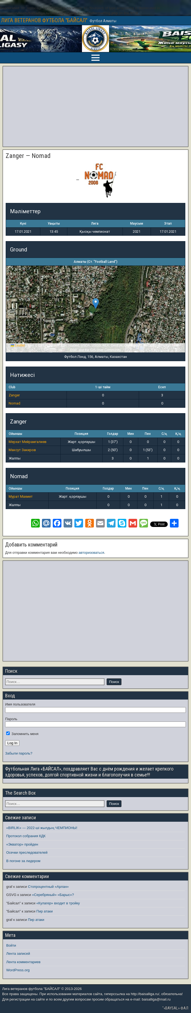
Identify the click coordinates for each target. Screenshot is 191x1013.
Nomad (14, 403)
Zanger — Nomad (28, 156)
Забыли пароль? (18, 753)
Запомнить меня (22, 734)
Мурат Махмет (21, 496)
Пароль (11, 719)
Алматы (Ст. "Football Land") (95, 262)
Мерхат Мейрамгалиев (28, 442)
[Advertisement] (95, 106)
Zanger (14, 395)
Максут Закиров (22, 450)
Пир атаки (44, 911)
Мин (130, 434)
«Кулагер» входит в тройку (58, 903)
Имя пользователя (20, 704)
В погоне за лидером (23, 861)
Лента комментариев (23, 962)
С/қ (164, 434)
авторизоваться (91, 553)
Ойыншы (15, 434)
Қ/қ (178, 434)
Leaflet (18, 345)
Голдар (112, 434)
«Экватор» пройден (22, 844)
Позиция (81, 434)
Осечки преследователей (26, 852)
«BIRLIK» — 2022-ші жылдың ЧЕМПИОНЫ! (41, 828)
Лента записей (18, 953)
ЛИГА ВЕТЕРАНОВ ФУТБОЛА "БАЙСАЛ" (44, 20)
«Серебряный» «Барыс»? (53, 895)
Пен (148, 434)
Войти (11, 945)
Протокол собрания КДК (25, 836)
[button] (95, 303)
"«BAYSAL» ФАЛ (175, 1008)
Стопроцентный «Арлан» (48, 887)
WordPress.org (17, 970)
